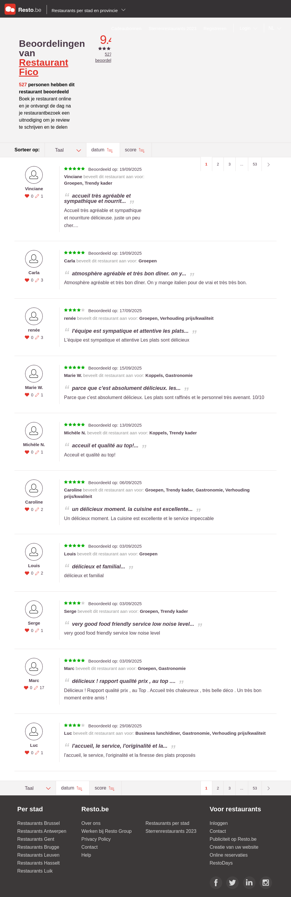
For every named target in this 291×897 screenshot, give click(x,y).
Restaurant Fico (43, 67)
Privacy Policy (96, 839)
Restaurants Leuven (38, 855)
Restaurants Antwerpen (41, 831)
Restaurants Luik (35, 870)
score (131, 149)
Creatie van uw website (234, 847)
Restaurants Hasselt (38, 862)
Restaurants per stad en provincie (89, 10)
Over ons (91, 823)
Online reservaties (229, 855)
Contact (89, 847)
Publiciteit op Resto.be (233, 839)
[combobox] (250, 28)
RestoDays (221, 862)
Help (86, 855)
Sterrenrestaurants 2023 (171, 831)
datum (98, 149)
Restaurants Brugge (38, 847)
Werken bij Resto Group (106, 831)
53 (255, 164)
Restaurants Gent (35, 839)
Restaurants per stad (168, 823)
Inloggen (219, 823)
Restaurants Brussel (38, 823)
